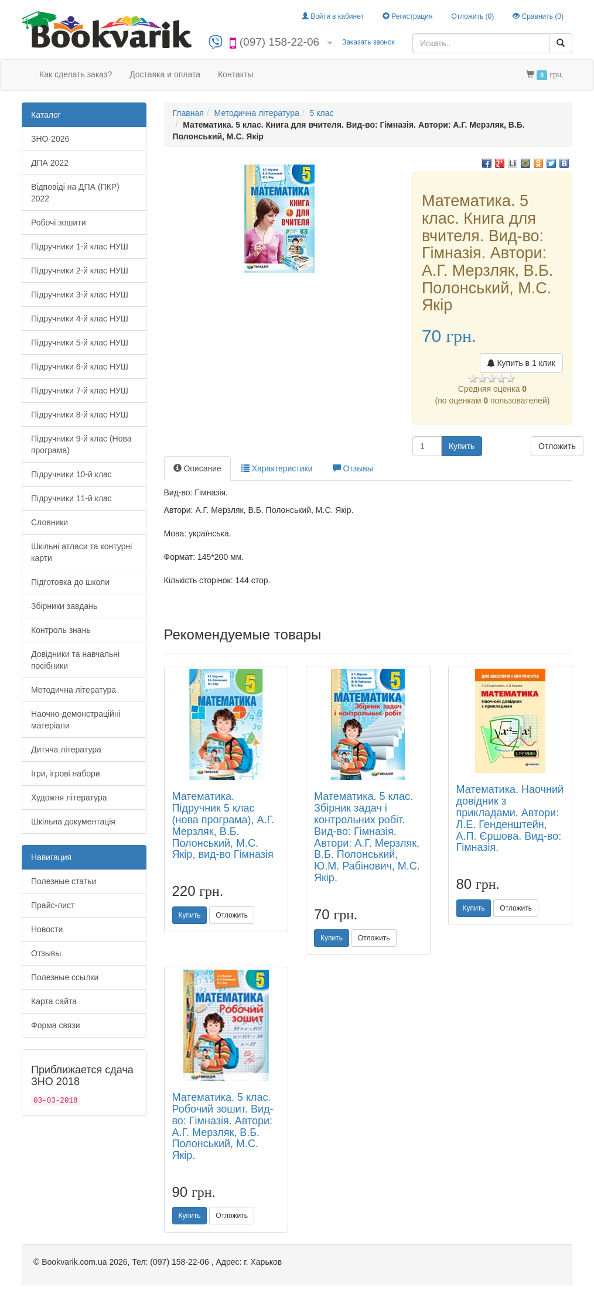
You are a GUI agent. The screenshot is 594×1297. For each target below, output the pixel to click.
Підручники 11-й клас (71, 498)
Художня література (69, 797)
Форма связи (55, 1025)
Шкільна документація (73, 821)
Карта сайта (54, 1001)
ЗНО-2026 (50, 138)
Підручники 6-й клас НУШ (79, 366)
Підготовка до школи (70, 582)
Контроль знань (61, 630)
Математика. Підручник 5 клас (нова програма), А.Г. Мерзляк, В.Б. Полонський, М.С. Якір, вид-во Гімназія (223, 825)
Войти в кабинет (333, 16)
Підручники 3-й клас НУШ (79, 294)
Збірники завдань (64, 606)
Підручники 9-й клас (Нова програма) (81, 444)
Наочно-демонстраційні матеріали (76, 719)
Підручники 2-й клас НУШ (79, 270)
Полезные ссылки (64, 977)
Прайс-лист (53, 905)
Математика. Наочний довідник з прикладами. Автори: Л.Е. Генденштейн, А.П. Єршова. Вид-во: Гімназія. (510, 818)
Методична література (73, 689)
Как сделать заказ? (75, 74)
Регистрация (407, 16)
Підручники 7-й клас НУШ (79, 390)
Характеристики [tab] (277, 468)
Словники (49, 522)
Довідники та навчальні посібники (75, 659)
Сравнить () (538, 16)
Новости (47, 929)
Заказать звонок (368, 42)
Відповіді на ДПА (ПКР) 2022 (75, 192)
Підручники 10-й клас (71, 474)
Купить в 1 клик (521, 363)
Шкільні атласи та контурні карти (81, 552)
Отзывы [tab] (353, 468)
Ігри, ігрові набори (65, 773)
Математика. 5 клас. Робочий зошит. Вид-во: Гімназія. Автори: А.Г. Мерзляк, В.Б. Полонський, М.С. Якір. (223, 1126)
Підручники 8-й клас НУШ (79, 414)
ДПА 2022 (50, 162)
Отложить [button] (557, 446)
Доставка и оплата (164, 74)
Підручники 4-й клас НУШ (79, 318)
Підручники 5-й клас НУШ (79, 342)
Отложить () (472, 16)
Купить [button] (461, 446)
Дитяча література (66, 749)
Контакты (235, 74)
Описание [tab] (197, 468)
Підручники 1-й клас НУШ (79, 246)
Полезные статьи (63, 881)
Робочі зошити (58, 222)
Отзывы (46, 953)
